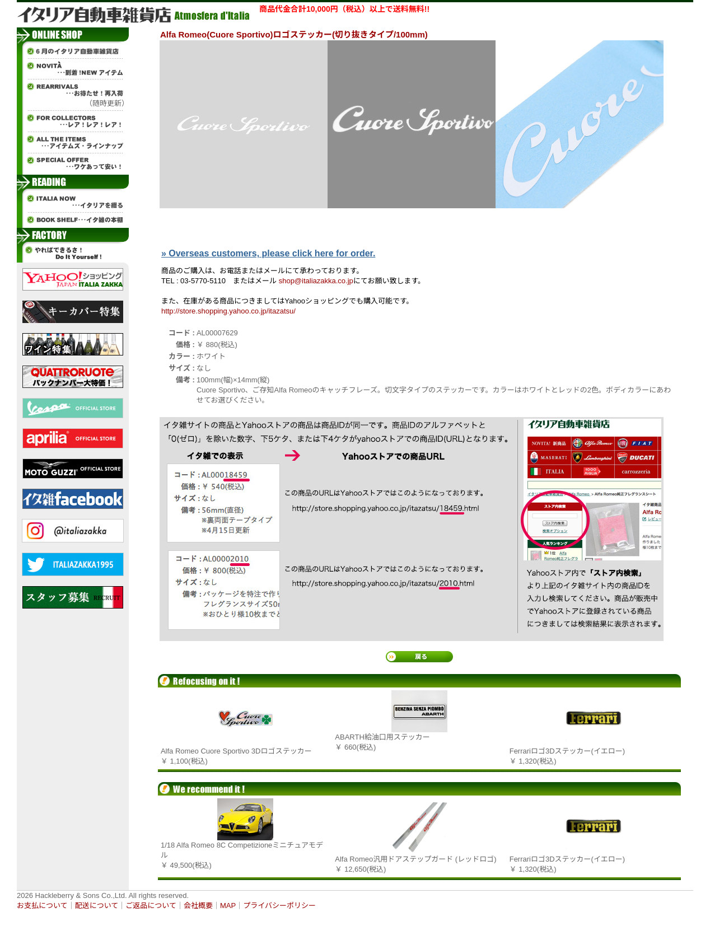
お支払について (42, 905)
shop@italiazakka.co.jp (316, 281)
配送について (97, 905)
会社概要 (198, 905)
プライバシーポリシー (279, 905)
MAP (228, 905)
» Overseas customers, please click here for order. (268, 253)
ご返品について (150, 905)
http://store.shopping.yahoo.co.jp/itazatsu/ (228, 311)
